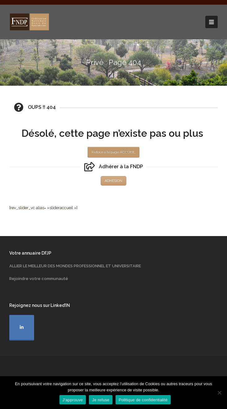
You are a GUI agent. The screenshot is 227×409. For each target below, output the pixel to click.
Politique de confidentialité (143, 400)
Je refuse (100, 400)
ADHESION (113, 181)
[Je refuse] (219, 393)
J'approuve (73, 400)
